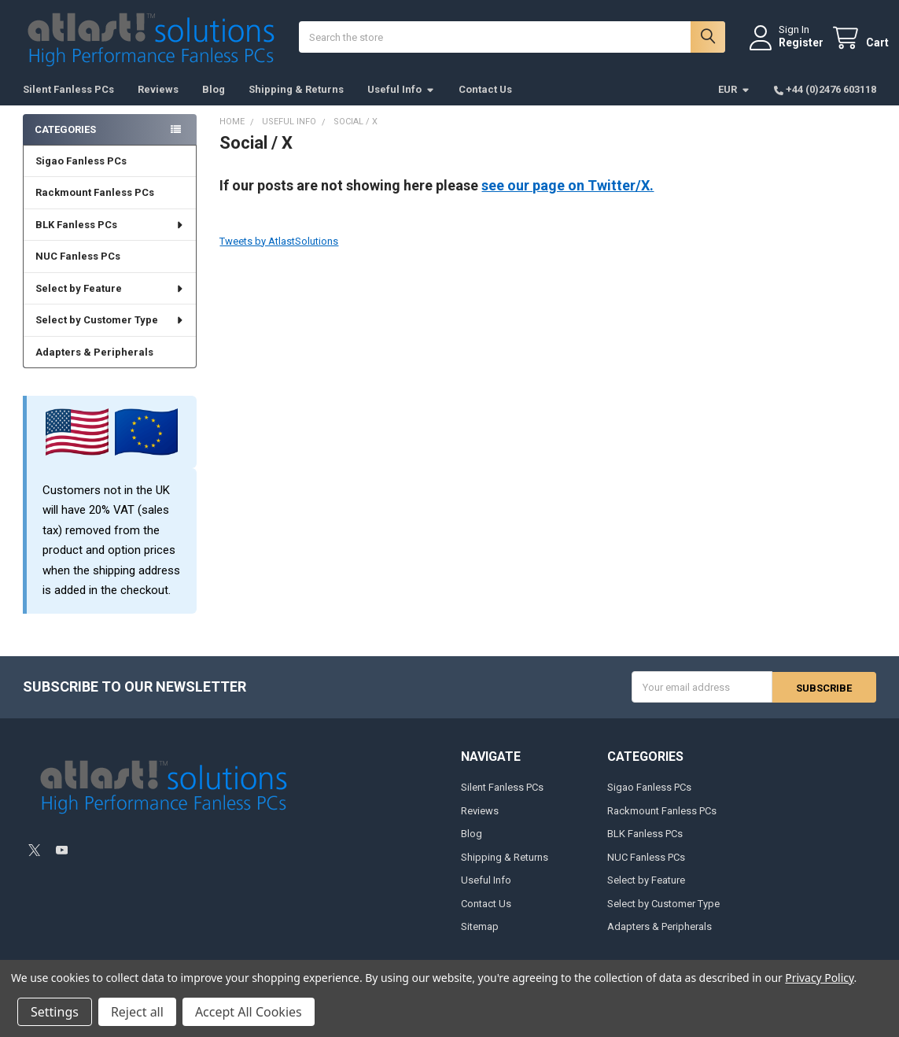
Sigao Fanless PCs (81, 174)
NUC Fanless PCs (77, 269)
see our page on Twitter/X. (567, 198)
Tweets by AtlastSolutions (278, 254)
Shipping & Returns (296, 103)
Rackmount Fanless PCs (94, 206)
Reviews (158, 103)
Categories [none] (65, 142)
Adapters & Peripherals (94, 365)
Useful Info (401, 103)
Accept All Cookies (248, 1011)
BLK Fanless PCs (109, 238)
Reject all (137, 1011)
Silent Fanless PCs (68, 103)
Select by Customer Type (109, 333)
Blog (213, 103)
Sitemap (480, 940)
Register (788, 49)
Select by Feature (109, 302)
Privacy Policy (819, 977)
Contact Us (485, 103)
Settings (55, 1011)
